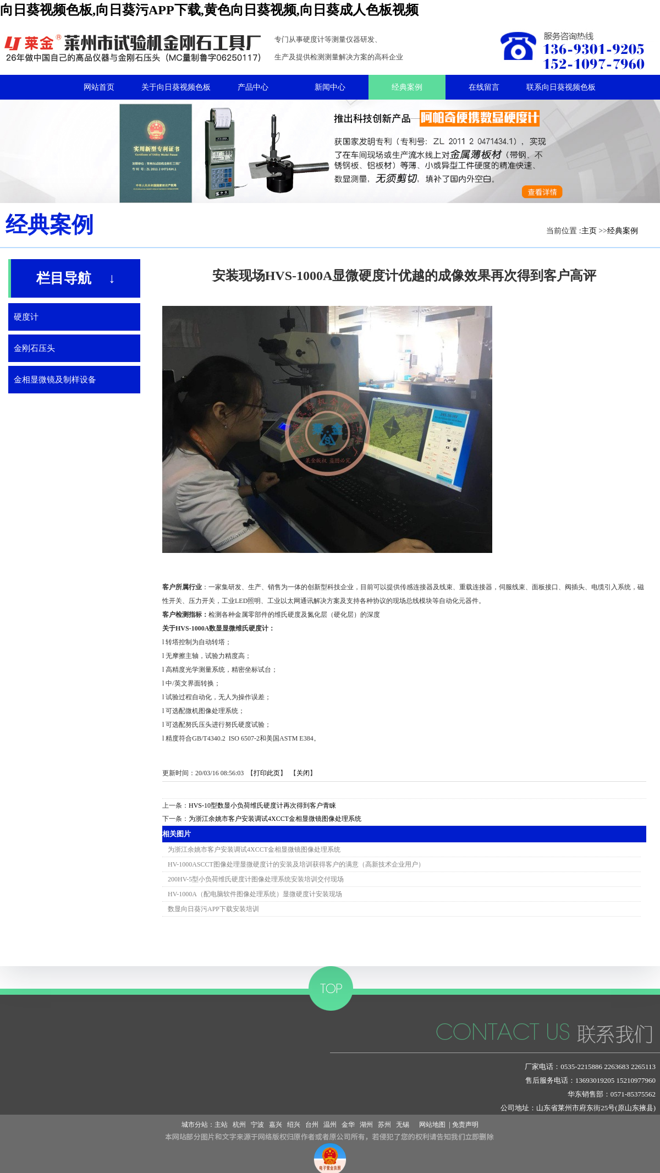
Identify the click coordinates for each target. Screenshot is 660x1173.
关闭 (303, 773)
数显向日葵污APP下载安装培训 (213, 909)
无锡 (402, 1124)
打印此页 (267, 773)
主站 (221, 1124)
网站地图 (431, 1124)
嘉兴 (275, 1124)
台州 (311, 1124)
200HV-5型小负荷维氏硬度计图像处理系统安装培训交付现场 (256, 879)
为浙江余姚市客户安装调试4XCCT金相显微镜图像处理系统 (275, 819)
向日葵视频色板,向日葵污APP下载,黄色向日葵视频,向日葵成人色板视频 (209, 10)
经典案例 (622, 231)
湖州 (366, 1124)
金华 (348, 1124)
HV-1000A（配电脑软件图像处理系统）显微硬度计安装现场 (255, 894)
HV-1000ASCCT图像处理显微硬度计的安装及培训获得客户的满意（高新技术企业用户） (296, 864)
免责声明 (465, 1124)
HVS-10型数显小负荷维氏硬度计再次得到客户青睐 (262, 805)
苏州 (384, 1124)
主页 (589, 231)
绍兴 (293, 1124)
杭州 (239, 1124)
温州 (330, 1124)
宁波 (257, 1124)
